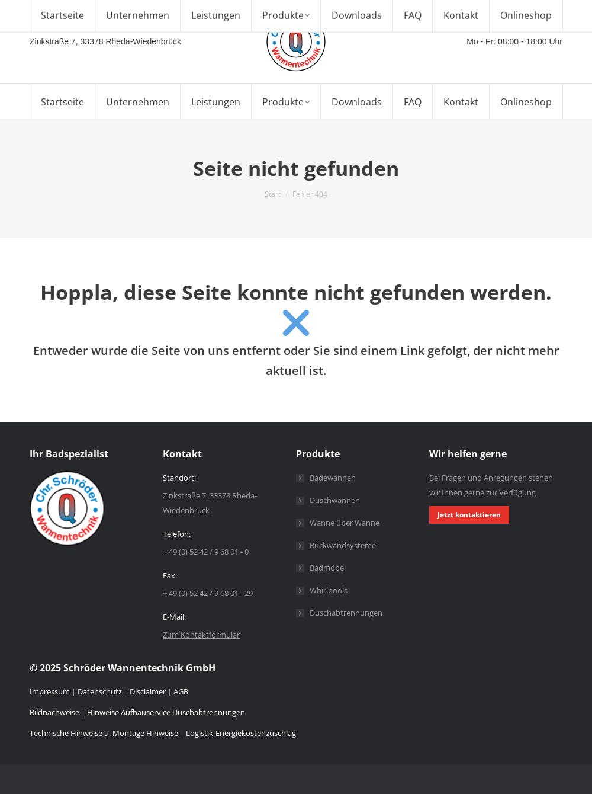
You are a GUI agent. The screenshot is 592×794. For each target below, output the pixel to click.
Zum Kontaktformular (201, 634)
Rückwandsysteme (343, 545)
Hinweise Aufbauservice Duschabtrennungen (166, 712)
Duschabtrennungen (346, 612)
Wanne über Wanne (344, 522)
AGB (180, 691)
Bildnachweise (54, 712)
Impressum (51, 691)
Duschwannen (335, 500)
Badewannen (333, 477)
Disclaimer (148, 691)
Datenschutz (100, 691)
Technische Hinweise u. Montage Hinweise (105, 733)
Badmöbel (328, 567)
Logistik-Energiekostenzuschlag (241, 733)
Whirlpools (329, 590)
